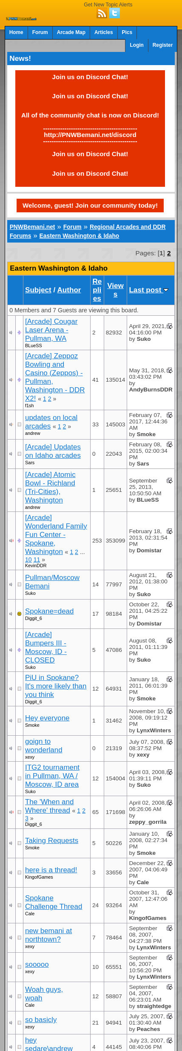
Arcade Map (71, 32)
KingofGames (39, 877)
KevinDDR (36, 565)
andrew (32, 433)
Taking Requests (51, 841)
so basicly (41, 1020)
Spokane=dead (49, 611)
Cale (29, 913)
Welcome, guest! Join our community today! (90, 205)
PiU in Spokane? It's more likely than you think (55, 686)
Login (136, 45)
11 (37, 559)
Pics (127, 32)
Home (16, 32)
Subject (38, 290)
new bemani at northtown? (48, 935)
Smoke (32, 725)
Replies (97, 290)
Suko (30, 593)
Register (163, 45)
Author (69, 290)
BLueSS (33, 345)
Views (115, 290)
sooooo (37, 964)
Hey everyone (47, 718)
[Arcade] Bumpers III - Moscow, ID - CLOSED (46, 647)
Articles (103, 32)
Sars (29, 462)
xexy (29, 757)
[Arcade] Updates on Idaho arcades (53, 451)
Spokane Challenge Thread (53, 902)
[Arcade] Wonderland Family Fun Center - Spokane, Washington (56, 535)
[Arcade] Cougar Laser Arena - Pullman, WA (51, 330)
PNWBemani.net (32, 226)
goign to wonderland (44, 745)
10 (28, 559)
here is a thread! (51, 870)
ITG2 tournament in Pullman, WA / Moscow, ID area (52, 775)
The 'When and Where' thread (49, 806)
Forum (40, 32)
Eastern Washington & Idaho (79, 235)
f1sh (29, 405)
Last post (148, 290)
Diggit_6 (33, 618)
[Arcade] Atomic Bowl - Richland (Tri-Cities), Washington (50, 487)
